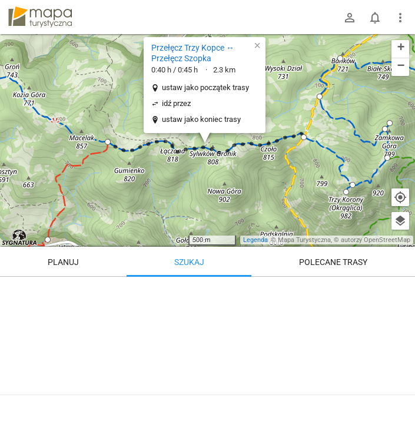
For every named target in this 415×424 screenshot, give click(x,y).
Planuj (63, 262)
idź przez (176, 103)
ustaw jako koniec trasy (201, 119)
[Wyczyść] (400, 289)
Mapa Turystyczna (304, 240)
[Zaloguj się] (349, 17)
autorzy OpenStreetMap (375, 240)
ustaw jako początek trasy (205, 87)
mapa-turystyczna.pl (40, 17)
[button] (108, 142)
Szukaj (189, 262)
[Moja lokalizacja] (400, 197)
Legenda (255, 240)
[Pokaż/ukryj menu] (400, 17)
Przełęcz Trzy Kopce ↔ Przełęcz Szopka (192, 53)
